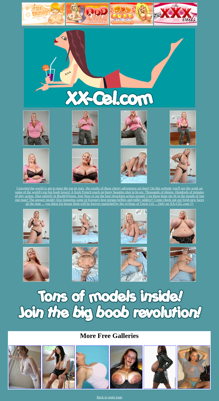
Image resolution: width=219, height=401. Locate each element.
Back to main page (109, 397)
